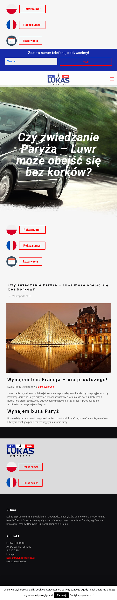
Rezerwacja (30, 40)
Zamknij (61, 595)
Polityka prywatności (81, 595)
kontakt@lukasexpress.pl (20, 557)
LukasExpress (46, 386)
